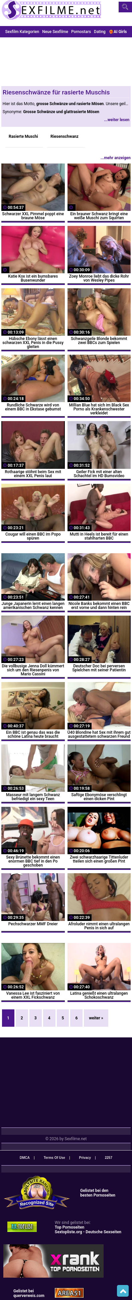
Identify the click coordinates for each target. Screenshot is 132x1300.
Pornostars (81, 31)
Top (122, 1291)
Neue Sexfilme (55, 31)
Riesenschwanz (64, 136)
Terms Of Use (54, 1158)
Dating (100, 31)
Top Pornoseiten (69, 1227)
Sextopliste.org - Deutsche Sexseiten (88, 1232)
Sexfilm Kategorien (22, 31)
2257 (108, 1158)
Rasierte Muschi (23, 136)
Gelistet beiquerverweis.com (28, 1293)
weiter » (96, 1018)
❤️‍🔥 (118, 31)
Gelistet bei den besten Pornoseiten (97, 1193)
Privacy (85, 1158)
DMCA (25, 1158)
